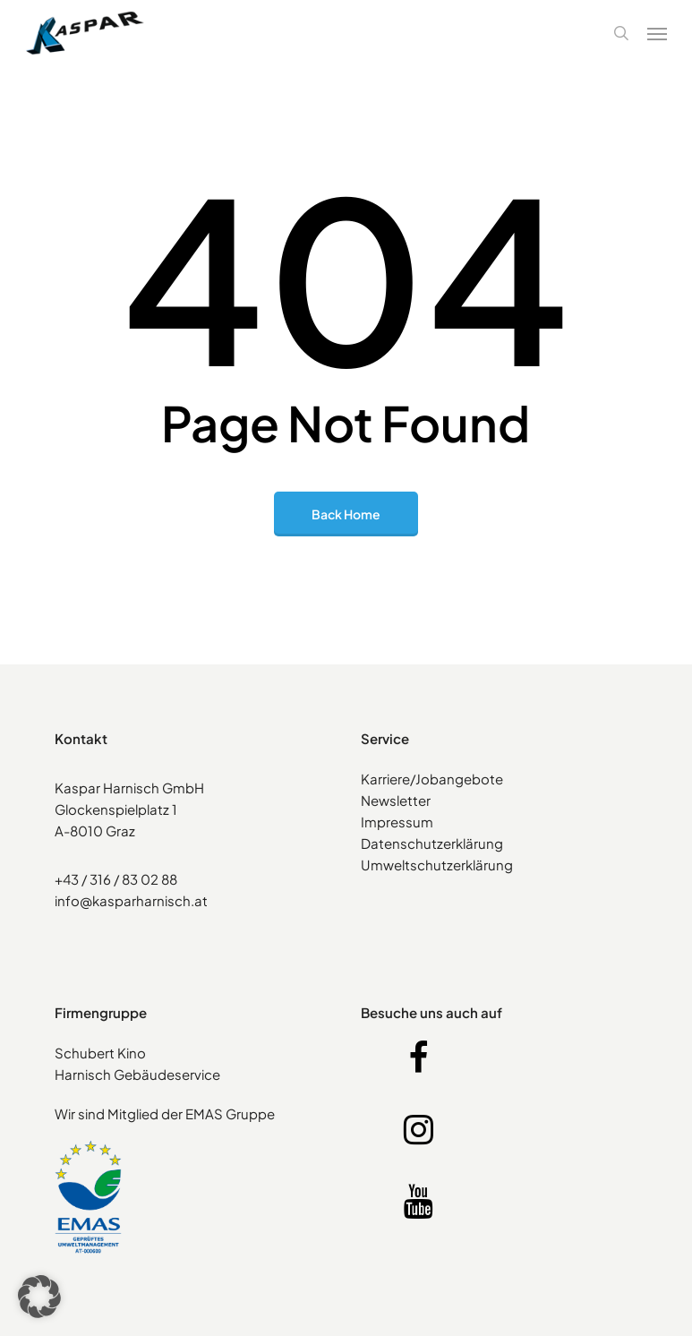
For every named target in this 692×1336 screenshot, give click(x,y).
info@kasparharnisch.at (131, 900)
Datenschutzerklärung (432, 843)
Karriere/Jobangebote (432, 778)
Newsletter (396, 800)
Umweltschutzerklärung (437, 864)
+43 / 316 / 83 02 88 (116, 878)
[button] (657, 33)
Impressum (397, 821)
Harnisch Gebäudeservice (137, 1074)
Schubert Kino (100, 1052)
